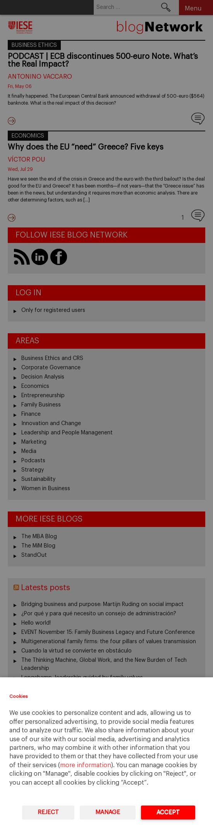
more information (85, 765)
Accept (168, 812)
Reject (48, 812)
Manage (107, 812)
